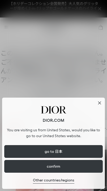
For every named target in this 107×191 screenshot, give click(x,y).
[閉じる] (99, 103)
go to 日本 (53, 151)
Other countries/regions (53, 180)
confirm (53, 166)
